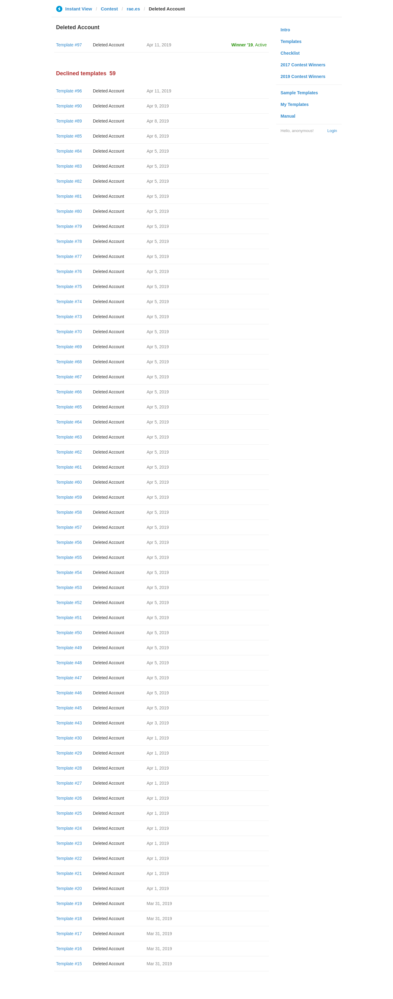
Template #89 (69, 121)
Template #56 (69, 542)
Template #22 (69, 858)
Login (332, 130)
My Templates (295, 104)
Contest (109, 8)
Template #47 (69, 677)
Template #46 (69, 692)
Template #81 (69, 196)
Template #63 (69, 437)
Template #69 (69, 346)
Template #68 (69, 361)
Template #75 (69, 286)
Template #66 (69, 391)
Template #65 (69, 406)
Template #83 (69, 166)
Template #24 (69, 828)
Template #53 (69, 587)
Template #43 (69, 722)
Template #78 (69, 241)
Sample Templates (299, 92)
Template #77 (69, 256)
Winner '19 (242, 44)
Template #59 (69, 497)
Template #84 (69, 151)
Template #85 (69, 136)
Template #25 (69, 813)
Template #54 (69, 572)
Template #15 (69, 963)
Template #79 (69, 226)
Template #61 (69, 467)
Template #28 (69, 768)
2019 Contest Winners (303, 76)
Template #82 (69, 181)
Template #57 (69, 527)
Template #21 (69, 873)
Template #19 (69, 903)
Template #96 (69, 90)
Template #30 (69, 738)
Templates (291, 41)
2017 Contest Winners (303, 64)
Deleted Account (108, 44)
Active (261, 44)
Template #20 (69, 888)
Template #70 (69, 331)
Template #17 (69, 933)
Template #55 (69, 557)
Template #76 (69, 271)
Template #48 (69, 662)
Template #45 (69, 707)
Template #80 (69, 211)
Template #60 (69, 482)
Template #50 (69, 632)
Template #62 (69, 452)
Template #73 (69, 316)
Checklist (290, 53)
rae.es (133, 8)
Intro (285, 29)
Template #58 (69, 512)
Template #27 (69, 783)
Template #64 (69, 422)
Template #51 (69, 617)
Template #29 (69, 753)
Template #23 (69, 843)
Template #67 (69, 376)
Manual (288, 116)
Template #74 (69, 301)
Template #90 (69, 105)
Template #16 (69, 948)
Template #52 (69, 602)
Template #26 (69, 798)
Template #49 (69, 647)
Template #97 (69, 44)
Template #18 (69, 918)
